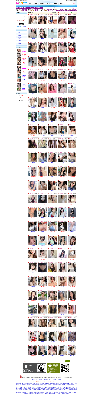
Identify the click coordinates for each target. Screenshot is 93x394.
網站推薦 (19, 38)
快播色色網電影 (48, 389)
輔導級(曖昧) (68, 12)
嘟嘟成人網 (73, 388)
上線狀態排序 (20, 37)
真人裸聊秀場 (47, 393)
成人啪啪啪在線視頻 (67, 387)
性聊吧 (58, 387)
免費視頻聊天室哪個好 (20, 383)
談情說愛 (19, 42)
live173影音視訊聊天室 (31, 392)
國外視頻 (47, 386)
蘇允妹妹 (24, 76)
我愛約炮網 (63, 386)
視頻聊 (52, 383)
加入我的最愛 (74, 0)
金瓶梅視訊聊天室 (53, 393)
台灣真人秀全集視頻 (36, 383)
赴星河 (24, 55)
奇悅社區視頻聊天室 (56, 386)
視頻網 (38, 387)
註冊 (21, 26)
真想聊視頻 (30, 383)
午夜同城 (54, 384)
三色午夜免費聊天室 (22, 392)
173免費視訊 (69, 392)
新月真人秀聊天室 (71, 383)
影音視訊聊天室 (66, 393)
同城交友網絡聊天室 (21, 388)
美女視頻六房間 (29, 393)
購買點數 (40, 379)
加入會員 (49, 379)
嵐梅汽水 (24, 85)
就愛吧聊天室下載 (43, 383)
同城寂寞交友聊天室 (38, 392)
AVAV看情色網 (68, 389)
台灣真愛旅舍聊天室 (37, 386)
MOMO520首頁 (35, 379)
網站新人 (19, 35)
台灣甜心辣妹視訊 (45, 392)
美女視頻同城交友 (50, 388)
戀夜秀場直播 (31, 386)
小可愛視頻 (26, 383)
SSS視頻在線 (63, 388)
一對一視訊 (53, 341)
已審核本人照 (20, 40)
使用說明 (54, 379)
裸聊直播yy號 (47, 387)
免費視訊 (33, 38)
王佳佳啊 (24, 51)
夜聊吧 (33, 388)
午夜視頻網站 (43, 386)
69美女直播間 (48, 383)
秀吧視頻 (66, 386)
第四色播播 (30, 389)
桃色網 (54, 388)
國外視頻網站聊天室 (53, 387)
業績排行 (19, 32)
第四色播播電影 (42, 389)
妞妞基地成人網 (25, 389)
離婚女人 (24, 89)
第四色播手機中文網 (36, 389)
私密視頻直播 (56, 392)
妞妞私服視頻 (53, 389)
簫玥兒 (24, 59)
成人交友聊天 (21, 387)
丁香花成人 (20, 389)
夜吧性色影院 (68, 388)
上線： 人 (21, 95)
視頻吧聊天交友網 (71, 386)
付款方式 (59, 379)
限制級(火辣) (61, 12)
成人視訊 (19, 43)
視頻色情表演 (56, 383)
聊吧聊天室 (51, 386)
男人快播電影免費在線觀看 (61, 389)
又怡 (24, 72)
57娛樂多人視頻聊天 (65, 384)
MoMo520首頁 (68, 0)
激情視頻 (26, 386)
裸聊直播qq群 (65, 383)
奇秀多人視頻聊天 (28, 388)
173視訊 (33, 393)
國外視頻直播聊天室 (38, 393)
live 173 (43, 393)
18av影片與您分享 (37, 388)
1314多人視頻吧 (22, 386)
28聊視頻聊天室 (58, 384)
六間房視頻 (61, 383)
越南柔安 (24, 81)
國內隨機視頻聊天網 (41, 384)
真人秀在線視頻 (26, 387)
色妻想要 (24, 68)
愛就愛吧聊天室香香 (32, 387)
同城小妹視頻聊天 (72, 384)
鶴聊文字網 (24, 384)
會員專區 (45, 379)
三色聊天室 (62, 387)
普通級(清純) (74, 12)
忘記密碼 (24, 26)
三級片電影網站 (58, 388)
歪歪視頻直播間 (35, 384)
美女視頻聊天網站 (29, 384)
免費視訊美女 (51, 392)
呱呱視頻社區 (61, 392)
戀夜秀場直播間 (43, 388)
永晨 (24, 63)
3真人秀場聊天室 (42, 387)
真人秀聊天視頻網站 (48, 384)
